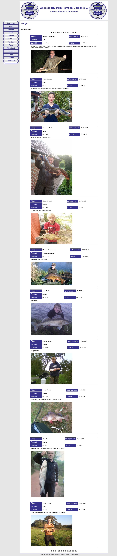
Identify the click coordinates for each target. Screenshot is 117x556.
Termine (11, 29)
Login (43, 554)
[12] (76, 32)
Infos (11, 32)
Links (11, 54)
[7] (63, 32)
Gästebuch (11, 48)
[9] (67, 32)
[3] (55, 32)
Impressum (74, 554)
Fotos (11, 45)
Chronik (11, 57)
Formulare (11, 61)
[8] (65, 32)
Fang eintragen (26, 29)
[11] (73, 32)
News (11, 26)
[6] (61, 32)
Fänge (11, 51)
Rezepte (11, 36)
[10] (70, 32)
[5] (59, 32)
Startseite (11, 23)
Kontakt (11, 42)
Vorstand (11, 39)
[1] (51, 32)
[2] (53, 32)
